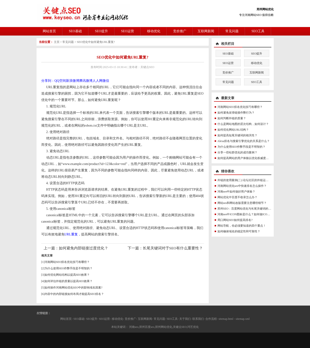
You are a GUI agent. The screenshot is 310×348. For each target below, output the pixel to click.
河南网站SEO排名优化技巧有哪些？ (67, 262)
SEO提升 (101, 31)
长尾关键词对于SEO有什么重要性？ (173, 248)
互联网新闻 (206, 31)
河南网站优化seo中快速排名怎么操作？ (242, 186)
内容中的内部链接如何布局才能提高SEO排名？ (74, 294)
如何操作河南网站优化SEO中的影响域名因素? (73, 287)
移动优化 (153, 31)
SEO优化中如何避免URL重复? (96, 42)
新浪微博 (72, 80)
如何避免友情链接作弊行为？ (235, 112)
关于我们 (185, 319)
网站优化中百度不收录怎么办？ (237, 197)
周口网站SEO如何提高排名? (235, 220)
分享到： (48, 80)
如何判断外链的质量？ (231, 118)
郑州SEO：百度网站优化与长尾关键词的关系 (245, 208)
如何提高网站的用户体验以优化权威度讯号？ (245, 158)
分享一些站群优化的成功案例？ (237, 152)
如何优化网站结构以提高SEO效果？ (67, 274)
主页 (57, 42)
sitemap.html (225, 319)
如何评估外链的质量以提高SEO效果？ (69, 281)
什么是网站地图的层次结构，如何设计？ (243, 124)
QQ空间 (60, 80)
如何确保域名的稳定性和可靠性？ (238, 231)
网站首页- (66, 319)
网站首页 (49, 31)
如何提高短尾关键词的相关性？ (237, 135)
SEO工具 (257, 31)
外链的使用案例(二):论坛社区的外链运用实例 (245, 180)
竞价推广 (179, 31)
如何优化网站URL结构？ (233, 129)
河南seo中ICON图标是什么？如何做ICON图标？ (247, 214)
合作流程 (211, 319)
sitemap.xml (243, 319)
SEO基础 (75, 31)
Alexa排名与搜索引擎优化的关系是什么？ (243, 141)
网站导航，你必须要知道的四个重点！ (241, 225)
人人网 (97, 80)
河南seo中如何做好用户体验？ (236, 191)
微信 (105, 80)
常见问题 (232, 31)
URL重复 (71, 234)
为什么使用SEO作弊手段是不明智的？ (69, 268)
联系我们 (198, 319)
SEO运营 (127, 31)
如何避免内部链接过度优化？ (83, 248)
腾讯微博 (86, 80)
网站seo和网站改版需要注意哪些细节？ (242, 203)
